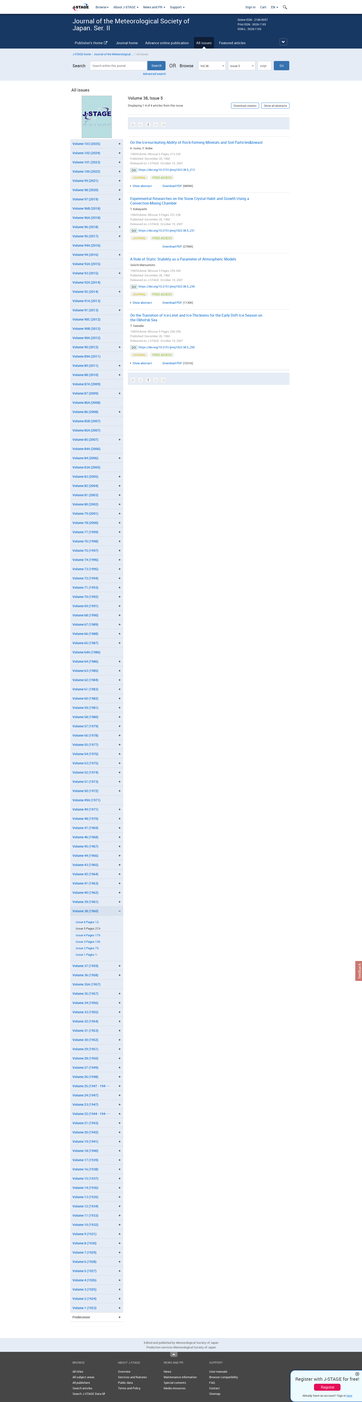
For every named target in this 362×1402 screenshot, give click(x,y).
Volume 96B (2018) (86, 208)
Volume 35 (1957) (85, 993)
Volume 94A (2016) (86, 245)
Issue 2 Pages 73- (87, 948)
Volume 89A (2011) (86, 356)
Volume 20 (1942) (85, 1132)
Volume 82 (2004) (85, 486)
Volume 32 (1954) (85, 1021)
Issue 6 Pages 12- (87, 922)
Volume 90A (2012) (86, 338)
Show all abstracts (275, 105)
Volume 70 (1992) (85, 596)
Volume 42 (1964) (85, 874)
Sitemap (214, 1394)
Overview (124, 1371)
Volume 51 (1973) (85, 781)
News (167, 1371)
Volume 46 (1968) (85, 837)
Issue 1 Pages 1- (87, 955)
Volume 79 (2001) (85, 513)
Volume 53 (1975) (85, 763)
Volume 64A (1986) (86, 652)
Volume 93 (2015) (85, 273)
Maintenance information (180, 1377)
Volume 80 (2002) (85, 504)
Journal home (127, 42)
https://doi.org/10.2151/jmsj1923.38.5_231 (167, 230)
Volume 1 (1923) (84, 1308)
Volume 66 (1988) (85, 633)
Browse (102, 7)
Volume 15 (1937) (85, 1178)
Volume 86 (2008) (85, 412)
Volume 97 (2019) (85, 199)
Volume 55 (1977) (85, 744)
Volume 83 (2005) (85, 476)
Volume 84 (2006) (85, 458)
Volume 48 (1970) (85, 818)
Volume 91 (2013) (85, 310)
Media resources (175, 1388)
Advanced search (154, 74)
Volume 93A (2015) (86, 264)
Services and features (132, 1377)
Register (328, 1387)
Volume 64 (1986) (85, 661)
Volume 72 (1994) (85, 578)
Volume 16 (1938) (85, 1169)
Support (177, 7)
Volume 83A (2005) (86, 467)
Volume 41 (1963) (85, 883)
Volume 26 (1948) (85, 1076)
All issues (204, 42)
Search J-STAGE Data (88, 1394)
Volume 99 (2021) (85, 180)
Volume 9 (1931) (84, 1234)
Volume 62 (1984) (85, 680)
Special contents (175, 1383)
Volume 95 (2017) (85, 236)
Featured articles (232, 42)
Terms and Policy (129, 1388)
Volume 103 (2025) (86, 143)
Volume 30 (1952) (85, 1040)
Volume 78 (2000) (85, 522)
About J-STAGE (126, 7)
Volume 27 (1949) (85, 1067)
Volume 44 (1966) (85, 855)
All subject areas (83, 1377)
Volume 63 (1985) (85, 670)
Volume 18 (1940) (85, 1150)
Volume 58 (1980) (85, 717)
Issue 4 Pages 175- (88, 935)
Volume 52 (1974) (85, 772)
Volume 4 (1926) (84, 1280)
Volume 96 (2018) (85, 227)
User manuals (218, 1371)
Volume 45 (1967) (85, 846)
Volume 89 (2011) (85, 365)
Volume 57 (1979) (85, 726)
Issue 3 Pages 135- (88, 942)
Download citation (245, 105)
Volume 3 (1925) (84, 1289)
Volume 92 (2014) (85, 291)
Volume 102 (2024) (86, 153)
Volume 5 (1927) (84, 1271)
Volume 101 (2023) (86, 162)
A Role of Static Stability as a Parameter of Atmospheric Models (183, 259)
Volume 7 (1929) (84, 1252)
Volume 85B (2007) (86, 421)
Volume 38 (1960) (85, 911)
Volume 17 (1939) (85, 1160)
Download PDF (172, 186)
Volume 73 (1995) (85, 569)
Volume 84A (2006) (86, 449)
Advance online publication (167, 42)
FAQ (212, 1383)
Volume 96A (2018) (86, 217)
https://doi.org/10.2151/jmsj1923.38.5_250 (167, 347)
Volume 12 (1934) (85, 1206)
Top (174, 1354)
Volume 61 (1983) (85, 689)
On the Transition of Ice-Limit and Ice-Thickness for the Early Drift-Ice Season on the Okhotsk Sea (196, 317)
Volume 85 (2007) (85, 439)
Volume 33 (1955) (85, 1012)
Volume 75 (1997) (85, 550)
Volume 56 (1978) (85, 735)
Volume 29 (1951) (85, 1049)
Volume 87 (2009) (85, 393)
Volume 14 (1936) (85, 1187)
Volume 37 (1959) (85, 966)
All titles (77, 1371)
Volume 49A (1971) (86, 800)
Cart (263, 7)
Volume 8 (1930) (84, 1243)
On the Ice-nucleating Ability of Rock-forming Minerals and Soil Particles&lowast (196, 142)
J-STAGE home (81, 54)
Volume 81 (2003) (85, 495)
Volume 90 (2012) (85, 347)
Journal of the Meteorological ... (113, 54)
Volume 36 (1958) (85, 975)
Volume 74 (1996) (85, 559)
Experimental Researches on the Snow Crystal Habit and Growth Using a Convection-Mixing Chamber (189, 201)
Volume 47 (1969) (85, 828)
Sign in (250, 7)
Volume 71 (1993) (85, 587)
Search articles (82, 1388)
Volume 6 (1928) (84, 1261)
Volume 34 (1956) (85, 1003)
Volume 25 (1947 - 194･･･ (91, 1086)
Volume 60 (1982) (85, 698)
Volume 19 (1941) (85, 1141)
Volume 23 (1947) (85, 1104)
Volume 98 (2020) (85, 190)
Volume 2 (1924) (84, 1298)
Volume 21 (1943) (85, 1123)
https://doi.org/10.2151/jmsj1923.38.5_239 (167, 286)
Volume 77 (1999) (85, 532)
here (349, 1395)
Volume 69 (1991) (85, 606)
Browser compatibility (223, 1377)
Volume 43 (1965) (85, 865)
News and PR (154, 7)
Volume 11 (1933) (85, 1215)
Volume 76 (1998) (85, 541)
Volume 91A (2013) (86, 301)
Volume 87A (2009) (86, 384)
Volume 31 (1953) (85, 1030)
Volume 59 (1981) (85, 707)
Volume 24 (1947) (85, 1095)
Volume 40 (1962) (85, 892)
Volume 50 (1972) (85, 791)
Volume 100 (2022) (86, 171)
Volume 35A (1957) (86, 984)
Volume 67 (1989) (85, 624)
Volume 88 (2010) (85, 375)
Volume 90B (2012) (86, 328)
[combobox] (212, 65)
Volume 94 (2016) (85, 254)
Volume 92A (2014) (86, 282)
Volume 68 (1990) (85, 615)
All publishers (81, 1383)
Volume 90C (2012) (86, 319)
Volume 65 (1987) (85, 643)
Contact (214, 1388)
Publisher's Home (91, 42)
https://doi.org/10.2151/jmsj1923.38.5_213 (167, 170)
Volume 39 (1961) (85, 902)
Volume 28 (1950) (85, 1058)
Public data (125, 1383)
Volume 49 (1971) (85, 809)
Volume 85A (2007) (86, 430)
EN (274, 7)
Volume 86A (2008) (86, 402)
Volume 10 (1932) (85, 1224)
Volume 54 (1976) (85, 754)
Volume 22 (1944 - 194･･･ (91, 1113)
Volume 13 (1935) (85, 1197)
